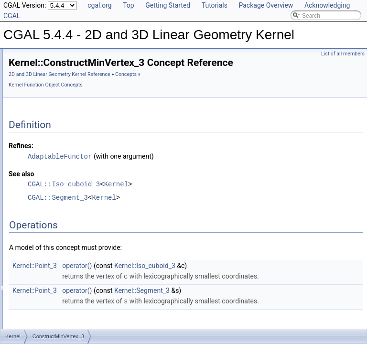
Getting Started (167, 5)
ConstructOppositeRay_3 (71, 309)
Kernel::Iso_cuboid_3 (264, 278)
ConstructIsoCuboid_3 (67, 88)
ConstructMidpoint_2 (65, 162)
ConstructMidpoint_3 (65, 172)
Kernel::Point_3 (154, 278)
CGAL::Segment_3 (177, 210)
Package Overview (265, 5)
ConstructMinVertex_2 (67, 183)
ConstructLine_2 (60, 120)
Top (128, 5)
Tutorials (214, 5)
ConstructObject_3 (62, 225)
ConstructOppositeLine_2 (71, 267)
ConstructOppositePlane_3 (73, 288)
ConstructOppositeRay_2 (71, 298)
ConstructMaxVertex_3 (68, 151)
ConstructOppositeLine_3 (71, 277)
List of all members (343, 54)
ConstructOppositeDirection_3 (77, 256)
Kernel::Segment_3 (261, 313)
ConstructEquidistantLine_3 (74, 78)
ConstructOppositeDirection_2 (77, 246)
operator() (196, 278)
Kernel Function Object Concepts (191, 98)
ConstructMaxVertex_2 (68, 141)
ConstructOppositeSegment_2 (77, 319)
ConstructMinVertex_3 (67, 193)
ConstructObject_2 (62, 214)
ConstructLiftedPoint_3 (68, 109)
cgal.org (99, 5)
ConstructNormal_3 (63, 204)
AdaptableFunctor (179, 169)
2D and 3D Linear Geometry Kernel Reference (179, 88)
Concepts (139, 98)
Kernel (236, 197)
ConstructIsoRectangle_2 (71, 99)
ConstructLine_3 (60, 130)
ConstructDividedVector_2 (72, 57)
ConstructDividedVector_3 (72, 67)
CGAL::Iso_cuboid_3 (183, 197)
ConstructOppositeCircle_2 (73, 235)
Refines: (140, 159)
